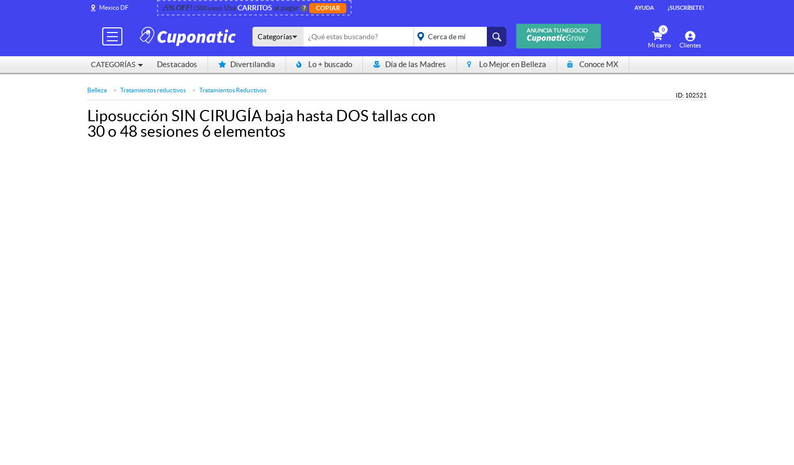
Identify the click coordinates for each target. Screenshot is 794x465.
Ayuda (644, 8)
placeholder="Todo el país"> (458, 36)
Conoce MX (592, 64)
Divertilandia (246, 64)
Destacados (177, 64)
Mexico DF (114, 7)
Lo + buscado (324, 64)
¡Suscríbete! (686, 8)
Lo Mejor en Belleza (506, 64)
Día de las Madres (409, 64)
